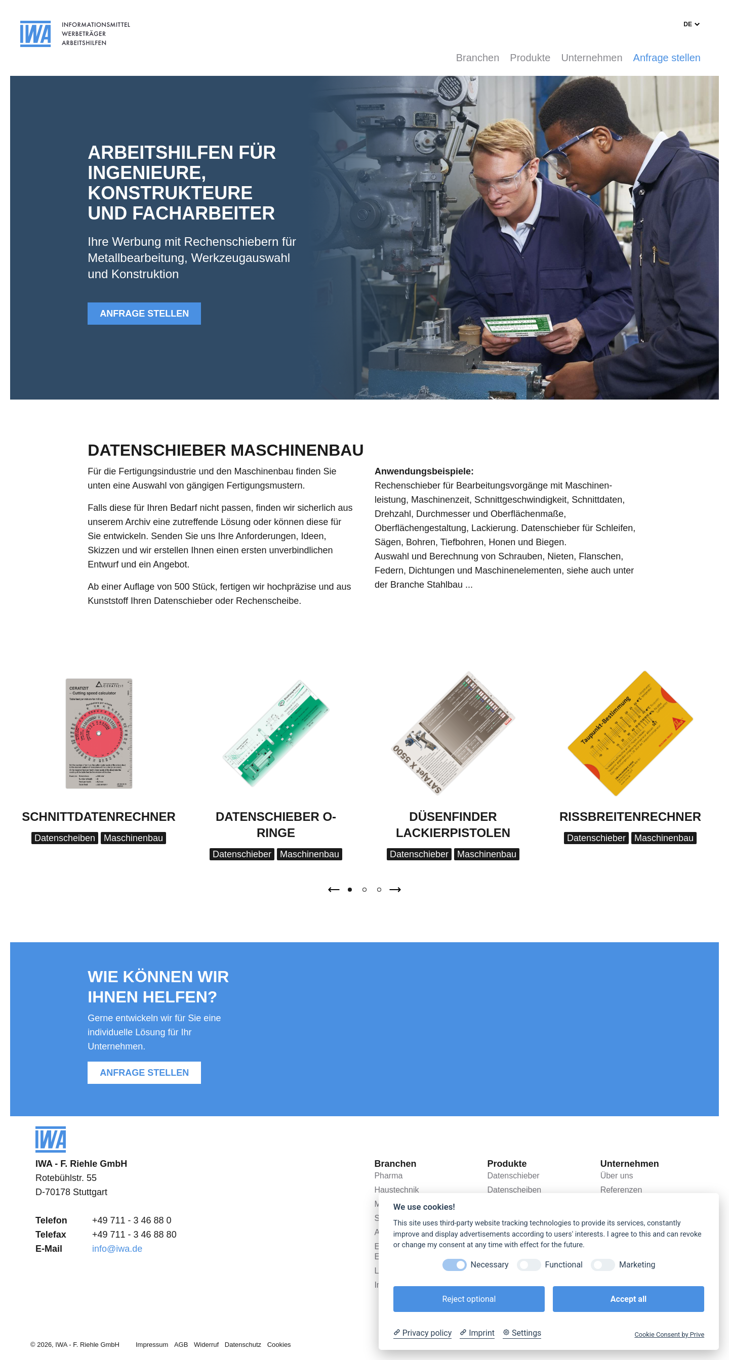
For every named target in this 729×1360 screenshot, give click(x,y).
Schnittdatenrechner (99, 816)
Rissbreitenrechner (630, 816)
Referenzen (621, 1190)
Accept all (628, 1299)
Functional (564, 1264)
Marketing (637, 1264)
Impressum (152, 1344)
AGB (181, 1344)
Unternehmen (591, 57)
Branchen (478, 57)
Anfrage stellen (667, 57)
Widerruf (206, 1344)
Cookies (279, 1344)
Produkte (530, 57)
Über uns (616, 1175)
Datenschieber (242, 854)
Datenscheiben (64, 838)
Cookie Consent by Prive (669, 1334)
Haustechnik (396, 1190)
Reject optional (469, 1299)
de (688, 24)
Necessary (490, 1264)
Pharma (388, 1175)
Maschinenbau (133, 838)
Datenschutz (243, 1344)
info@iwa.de (117, 1249)
